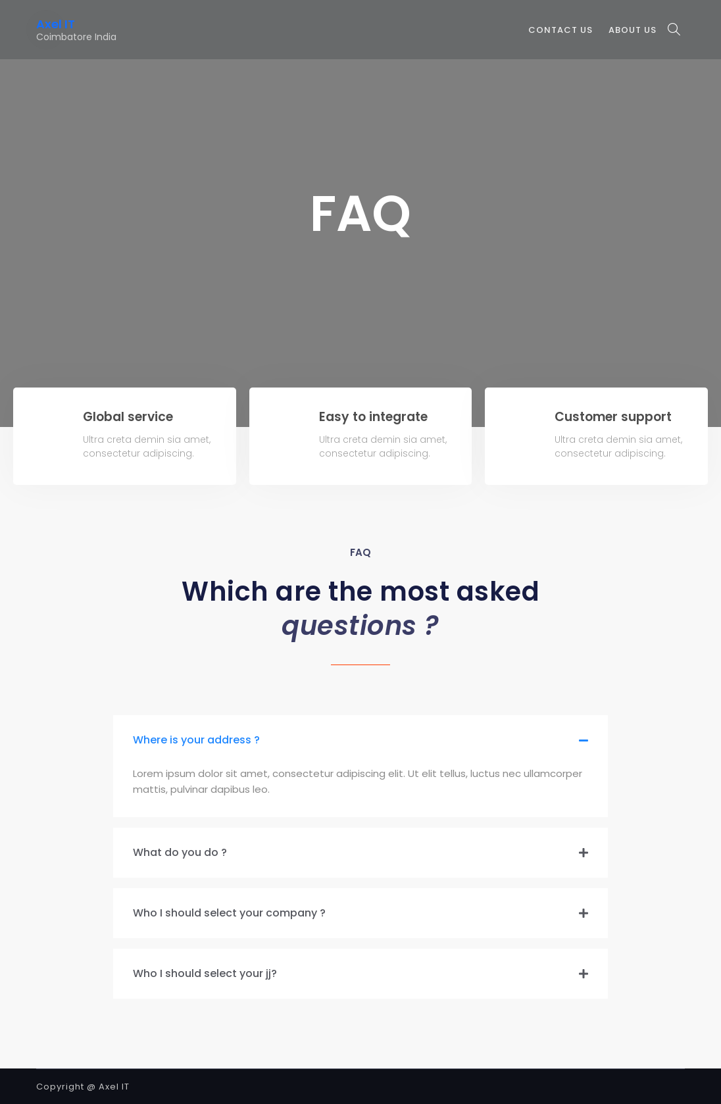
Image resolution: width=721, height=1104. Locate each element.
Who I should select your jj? (205, 973)
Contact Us (560, 30)
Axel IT (55, 24)
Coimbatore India (76, 36)
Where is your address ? (196, 739)
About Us (633, 30)
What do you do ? (180, 852)
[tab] (360, 740)
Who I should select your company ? (229, 912)
